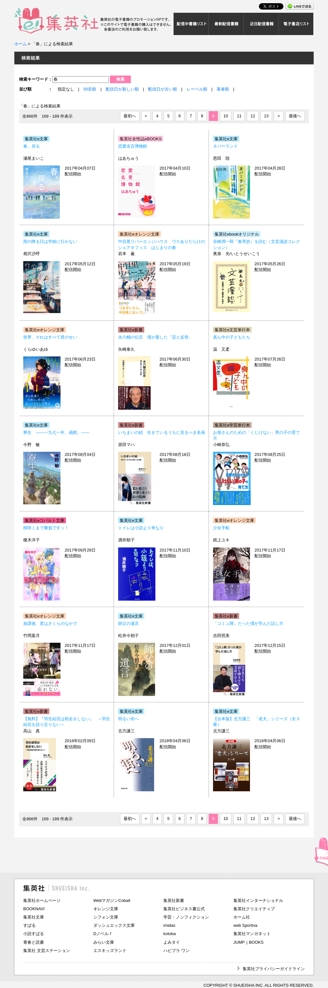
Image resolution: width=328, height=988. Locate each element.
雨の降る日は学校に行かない (50, 241)
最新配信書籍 (226, 24)
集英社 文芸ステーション (46, 950)
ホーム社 (241, 917)
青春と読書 (33, 942)
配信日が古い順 (162, 89)
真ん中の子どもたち (231, 337)
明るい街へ (128, 718)
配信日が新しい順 (122, 89)
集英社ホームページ (42, 900)
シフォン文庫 (105, 917)
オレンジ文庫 (105, 908)
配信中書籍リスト (191, 24)
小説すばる (33, 933)
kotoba (169, 933)
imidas (169, 925)
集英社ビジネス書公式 (184, 908)
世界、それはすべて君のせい (50, 337)
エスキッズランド (109, 950)
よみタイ (171, 942)
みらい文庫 (103, 942)
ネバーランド (225, 146)
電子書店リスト (296, 24)
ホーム (20, 43)
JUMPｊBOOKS (248, 942)
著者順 (223, 89)
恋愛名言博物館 (132, 146)
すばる (29, 925)
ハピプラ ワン (176, 950)
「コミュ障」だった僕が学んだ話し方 (248, 623)
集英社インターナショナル (258, 900)
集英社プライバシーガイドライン (274, 968)
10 (226, 115)
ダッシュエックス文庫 (114, 925)
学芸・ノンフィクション (186, 917)
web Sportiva (245, 925)
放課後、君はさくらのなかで (50, 623)
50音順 (89, 89)
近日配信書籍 (261, 24)
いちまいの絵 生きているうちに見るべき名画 (161, 432)
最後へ (295, 115)
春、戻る (31, 146)
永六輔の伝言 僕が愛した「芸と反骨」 (155, 337)
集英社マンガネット (252, 933)
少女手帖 (221, 527)
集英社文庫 (33, 917)
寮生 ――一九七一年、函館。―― (56, 432)
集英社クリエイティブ (254, 908)
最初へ (130, 115)
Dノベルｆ (103, 933)
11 (239, 115)
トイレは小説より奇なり (141, 527)
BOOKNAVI (34, 908)
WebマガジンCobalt (111, 900)
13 (266, 115)
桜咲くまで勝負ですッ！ (46, 527)
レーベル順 (197, 89)
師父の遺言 (128, 623)
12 (252, 115)
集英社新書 (173, 900)
